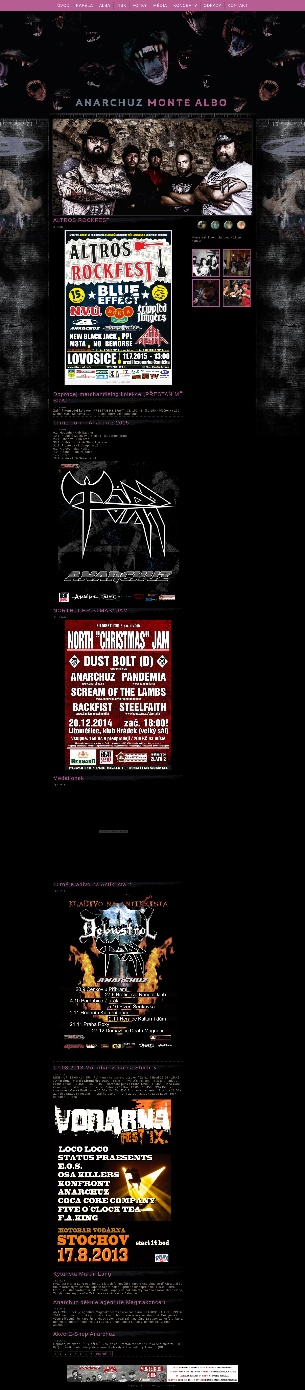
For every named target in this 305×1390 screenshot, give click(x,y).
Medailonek (68, 778)
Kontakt (238, 5)
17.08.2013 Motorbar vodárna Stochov (105, 1068)
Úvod (63, 5)
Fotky (140, 5)
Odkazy (212, 5)
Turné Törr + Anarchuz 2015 (91, 423)
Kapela (84, 5)
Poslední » (103, 1353)
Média (160, 5)
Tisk (121, 5)
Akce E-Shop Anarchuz (84, 1334)
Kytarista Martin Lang (82, 1274)
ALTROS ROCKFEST (81, 220)
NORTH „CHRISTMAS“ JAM (90, 610)
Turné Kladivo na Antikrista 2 (92, 884)
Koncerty (185, 5)
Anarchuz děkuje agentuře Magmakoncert (109, 1302)
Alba (104, 5)
